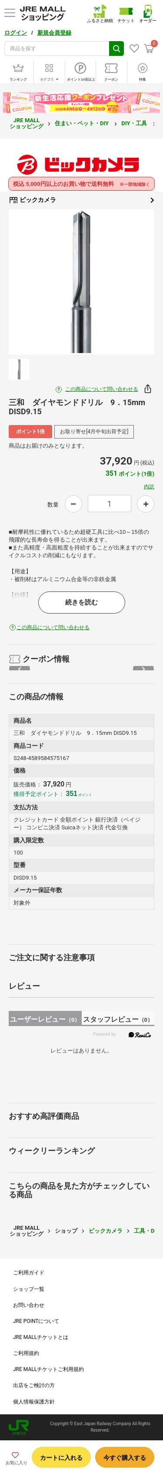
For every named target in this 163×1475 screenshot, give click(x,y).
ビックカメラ (81, 200)
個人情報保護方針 (34, 1402)
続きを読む (81, 602)
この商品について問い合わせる (101, 389)
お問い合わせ (28, 1305)
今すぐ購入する (124, 1457)
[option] (81, 281)
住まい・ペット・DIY (82, 123)
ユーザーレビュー (45, 1019)
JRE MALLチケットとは (40, 1337)
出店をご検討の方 (34, 1385)
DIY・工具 (134, 123)
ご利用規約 (26, 1353)
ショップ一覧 (28, 1289)
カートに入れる (61, 1457)
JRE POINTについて (36, 1321)
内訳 (149, 487)
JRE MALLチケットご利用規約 (48, 1369)
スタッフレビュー (118, 1019)
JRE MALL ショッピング (26, 123)
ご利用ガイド (28, 1273)
